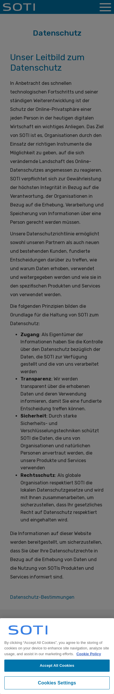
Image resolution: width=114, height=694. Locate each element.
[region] (57, 656)
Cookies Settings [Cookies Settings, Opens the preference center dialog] (57, 682)
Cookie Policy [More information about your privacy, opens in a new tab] (88, 654)
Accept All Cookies (57, 665)
